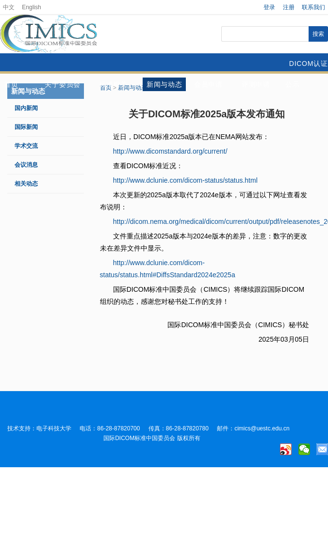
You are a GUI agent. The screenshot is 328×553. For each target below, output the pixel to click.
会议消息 (26, 164)
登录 (269, 7)
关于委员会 (63, 84)
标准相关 (113, 84)
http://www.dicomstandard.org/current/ (170, 151)
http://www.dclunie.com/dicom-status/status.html (185, 180)
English (31, 7)
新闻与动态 (164, 84)
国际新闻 (26, 127)
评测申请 (256, 84)
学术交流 (26, 145)
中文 (9, 7)
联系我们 (313, 7)
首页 (11, 84)
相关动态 (26, 183)
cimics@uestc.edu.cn (262, 428)
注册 (289, 7)
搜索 (318, 34)
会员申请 (208, 84)
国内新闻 (26, 108)
